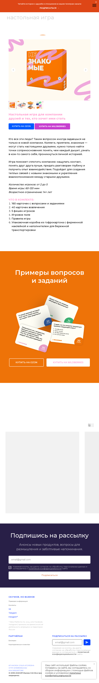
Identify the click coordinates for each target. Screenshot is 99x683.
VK (10, 609)
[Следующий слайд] (86, 70)
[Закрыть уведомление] (94, 664)
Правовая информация (18, 601)
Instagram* (13, 617)
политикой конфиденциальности (45, 568)
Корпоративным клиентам (19, 644)
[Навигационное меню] (94, 5)
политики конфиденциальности (63, 674)
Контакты (12, 605)
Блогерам (12, 640)
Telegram (13, 613)
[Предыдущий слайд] (13, 70)
